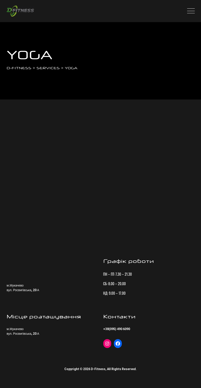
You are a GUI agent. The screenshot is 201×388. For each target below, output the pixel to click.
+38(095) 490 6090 (116, 329)
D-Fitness (98, 369)
